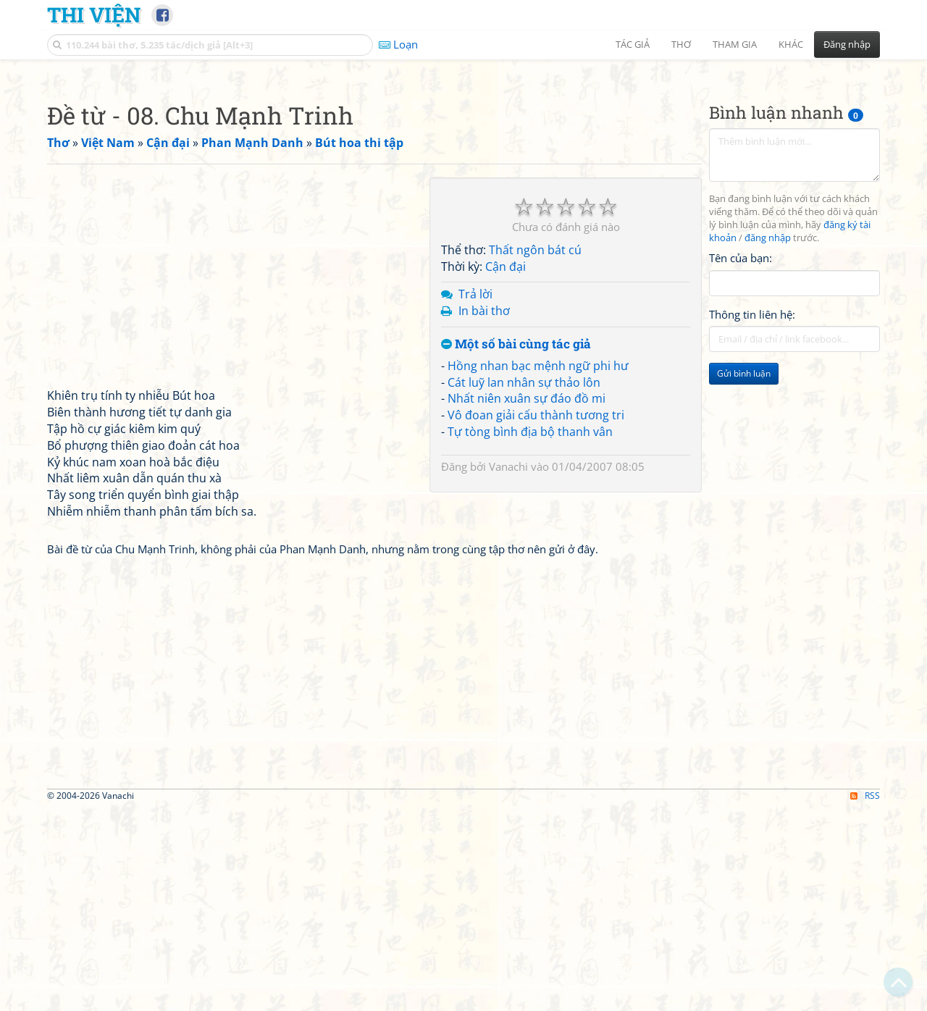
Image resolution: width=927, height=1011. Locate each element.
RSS (865, 998)
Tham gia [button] (735, 44)
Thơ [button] (681, 44)
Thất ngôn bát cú (535, 453)
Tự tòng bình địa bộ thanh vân (530, 634)
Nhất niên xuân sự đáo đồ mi (526, 601)
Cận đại (505, 469)
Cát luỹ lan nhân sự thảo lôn (524, 585)
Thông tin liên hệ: (752, 517)
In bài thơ (484, 513)
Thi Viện (93, 14)
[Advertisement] (463, 170)
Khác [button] (791, 44)
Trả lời (475, 497)
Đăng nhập (847, 44)
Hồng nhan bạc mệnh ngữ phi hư (538, 568)
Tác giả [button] (633, 44)
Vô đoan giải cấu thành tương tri (536, 618)
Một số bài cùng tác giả (516, 547)
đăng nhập (767, 441)
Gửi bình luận (744, 576)
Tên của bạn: (740, 460)
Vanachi (508, 669)
